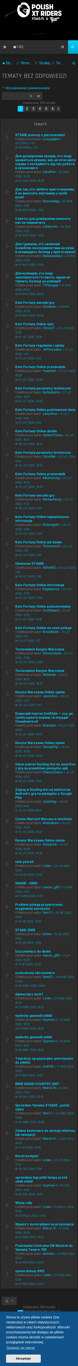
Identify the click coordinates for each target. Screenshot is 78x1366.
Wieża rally (23, 1203)
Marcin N (49, 1088)
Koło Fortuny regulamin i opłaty (39, 345)
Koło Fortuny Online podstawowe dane (45, 410)
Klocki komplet (26, 1156)
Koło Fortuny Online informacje (39, 585)
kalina (47, 934)
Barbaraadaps (53, 256)
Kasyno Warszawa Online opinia (40, 692)
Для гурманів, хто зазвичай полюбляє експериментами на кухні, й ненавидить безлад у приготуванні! (45, 248)
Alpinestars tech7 (29, 994)
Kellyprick (50, 844)
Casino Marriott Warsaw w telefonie (43, 819)
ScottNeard (51, 610)
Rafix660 (49, 568)
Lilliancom (50, 227)
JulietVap (49, 802)
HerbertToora (52, 435)
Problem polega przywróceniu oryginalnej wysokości (39, 907)
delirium (48, 1254)
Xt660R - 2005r (26, 883)
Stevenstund (52, 653)
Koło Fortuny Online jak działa (38, 542)
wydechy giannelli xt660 (33, 1016)
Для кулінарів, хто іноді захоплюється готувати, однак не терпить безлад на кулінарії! (42, 277)
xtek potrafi (24, 862)
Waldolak (49, 675)
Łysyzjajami (51, 139)
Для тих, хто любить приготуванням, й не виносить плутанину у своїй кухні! (45, 193)
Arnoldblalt (50, 632)
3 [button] (33, 109)
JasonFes (50, 696)
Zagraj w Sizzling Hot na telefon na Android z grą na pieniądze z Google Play (43, 794)
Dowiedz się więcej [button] (21, 1348)
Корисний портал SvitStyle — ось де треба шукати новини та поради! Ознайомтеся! (44, 717)
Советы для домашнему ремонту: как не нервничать (43, 221)
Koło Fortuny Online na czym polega (43, 628)
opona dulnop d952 (30, 1271)
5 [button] (46, 109)
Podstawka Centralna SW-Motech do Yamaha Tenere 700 (44, 1248)
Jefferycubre (52, 349)
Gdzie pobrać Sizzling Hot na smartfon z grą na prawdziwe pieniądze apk (45, 766)
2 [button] (27, 109)
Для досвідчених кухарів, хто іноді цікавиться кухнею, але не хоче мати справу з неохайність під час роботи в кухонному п (45, 162)
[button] (58, 109)
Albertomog (51, 478)
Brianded (49, 725)
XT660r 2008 (25, 930)
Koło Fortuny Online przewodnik (40, 367)
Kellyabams (51, 392)
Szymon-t (50, 1020)
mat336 (48, 1066)
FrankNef (49, 371)
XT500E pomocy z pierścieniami (40, 135)
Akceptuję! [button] (23, 1358)
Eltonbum (49, 307)
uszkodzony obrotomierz (35, 973)
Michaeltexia (52, 499)
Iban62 (48, 977)
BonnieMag (51, 201)
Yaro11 (48, 913)
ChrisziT (49, 328)
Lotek (47, 866)
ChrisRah (49, 457)
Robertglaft (51, 525)
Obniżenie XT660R (29, 564)
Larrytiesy (50, 414)
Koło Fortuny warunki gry (34, 303)
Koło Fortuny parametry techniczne (43, 388)
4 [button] (40, 109)
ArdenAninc (51, 823)
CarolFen (49, 172)
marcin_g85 (51, 887)
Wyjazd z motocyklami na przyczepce (44, 1224)
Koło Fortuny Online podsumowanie (43, 606)
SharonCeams (53, 772)
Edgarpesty (51, 589)
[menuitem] (18, 47)
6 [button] (53, 109)
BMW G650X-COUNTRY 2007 (37, 1084)
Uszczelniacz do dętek (33, 951)
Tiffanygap (50, 285)
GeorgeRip (50, 747)
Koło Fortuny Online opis (34, 324)
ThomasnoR (51, 546)
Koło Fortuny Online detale (36, 431)
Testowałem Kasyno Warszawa (39, 649)
